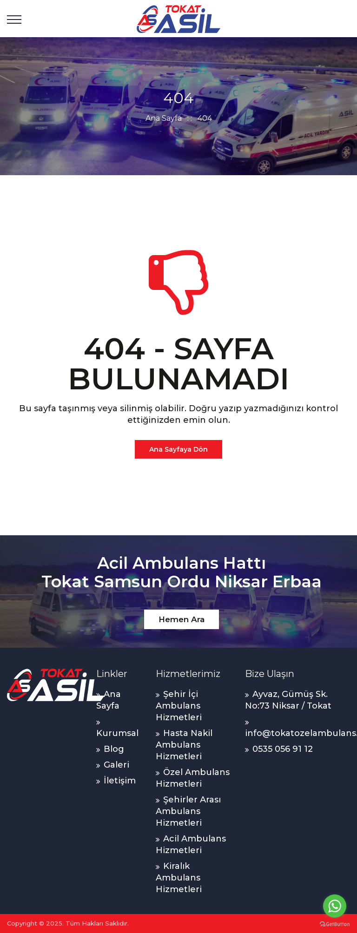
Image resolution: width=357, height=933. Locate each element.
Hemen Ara (182, 619)
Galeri (116, 765)
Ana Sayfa (163, 118)
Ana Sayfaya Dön (178, 449)
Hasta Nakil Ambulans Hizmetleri (184, 745)
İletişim (120, 780)
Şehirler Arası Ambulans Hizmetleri (188, 811)
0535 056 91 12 (282, 749)
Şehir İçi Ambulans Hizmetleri (179, 706)
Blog (114, 749)
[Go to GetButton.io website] (335, 923)
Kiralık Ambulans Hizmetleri (179, 877)
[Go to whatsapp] (334, 906)
